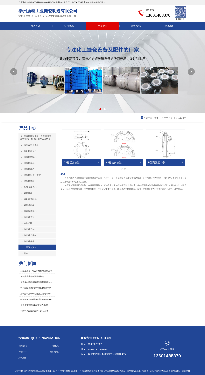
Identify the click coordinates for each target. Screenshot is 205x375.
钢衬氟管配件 (28, 199)
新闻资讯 (136, 25)
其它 (24, 253)
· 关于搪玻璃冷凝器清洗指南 (31, 276)
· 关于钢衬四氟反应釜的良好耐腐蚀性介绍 (37, 282)
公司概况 (69, 25)
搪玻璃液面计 (28, 181)
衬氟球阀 (26, 193)
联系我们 (169, 25)
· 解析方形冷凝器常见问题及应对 (33, 311)
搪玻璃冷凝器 (28, 157)
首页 (156, 118)
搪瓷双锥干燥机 (29, 145)
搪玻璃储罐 (27, 241)
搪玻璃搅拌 (27, 163)
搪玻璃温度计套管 (30, 175)
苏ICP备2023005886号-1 (161, 371)
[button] (13, 71)
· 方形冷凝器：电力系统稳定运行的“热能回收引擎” (37, 271)
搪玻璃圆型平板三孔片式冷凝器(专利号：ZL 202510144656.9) (35, 137)
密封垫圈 (26, 223)
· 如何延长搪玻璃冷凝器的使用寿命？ (35, 294)
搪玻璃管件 (27, 229)
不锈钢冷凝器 (28, 211)
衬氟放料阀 (27, 205)
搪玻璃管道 (27, 217)
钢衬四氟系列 (28, 151)
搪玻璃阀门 (27, 169)
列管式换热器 (28, 187)
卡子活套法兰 (179, 118)
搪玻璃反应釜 (28, 235)
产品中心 (102, 25)
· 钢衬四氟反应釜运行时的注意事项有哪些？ (37, 299)
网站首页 (35, 25)
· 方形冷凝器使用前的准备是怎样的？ (35, 288)
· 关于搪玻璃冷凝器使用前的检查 (33, 305)
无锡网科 (186, 371)
